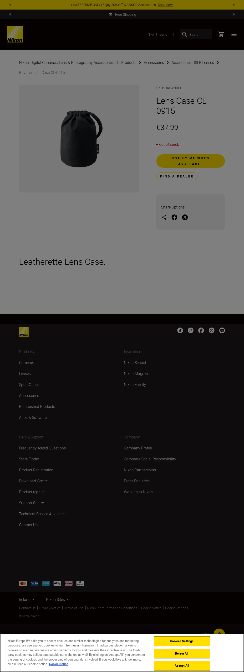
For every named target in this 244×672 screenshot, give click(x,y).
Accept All (182, 665)
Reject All (181, 653)
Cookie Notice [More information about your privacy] (58, 664)
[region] (122, 653)
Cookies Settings (181, 641)
